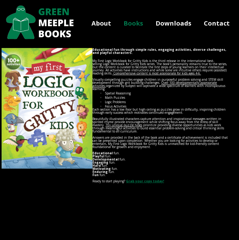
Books (133, 23)
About (101, 23)
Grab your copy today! (145, 181)
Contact (217, 23)
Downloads (173, 23)
